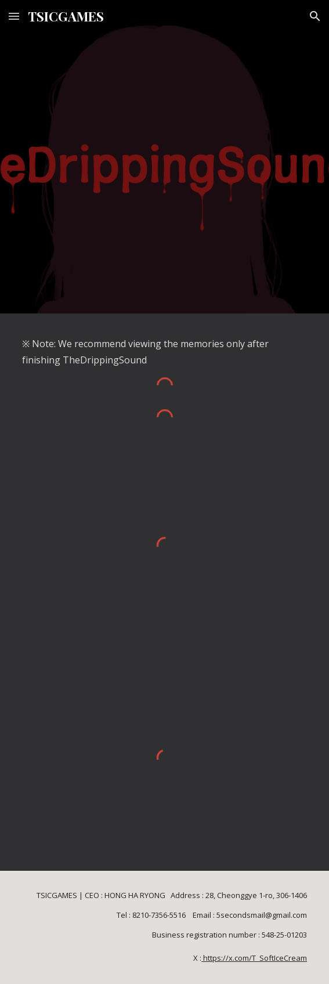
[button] (14, 16)
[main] (164, 351)
